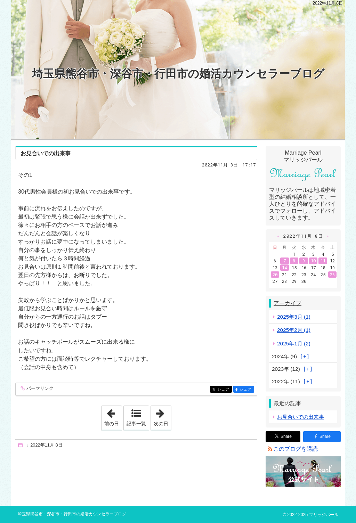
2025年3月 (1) (293, 317)
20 (275, 274)
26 (332, 274)
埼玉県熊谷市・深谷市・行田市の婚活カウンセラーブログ (178, 73)
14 (284, 267)
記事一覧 (136, 423)
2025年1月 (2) (293, 343)
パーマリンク (39, 389)
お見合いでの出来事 (46, 153)
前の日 (113, 416)
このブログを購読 (295, 449)
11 (323, 260)
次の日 (162, 416)
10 (313, 260)
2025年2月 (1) (293, 330)
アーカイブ (287, 303)
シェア (224, 390)
